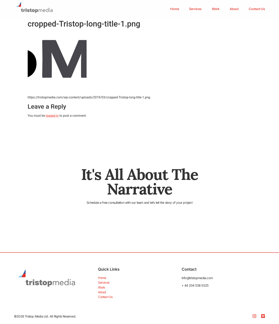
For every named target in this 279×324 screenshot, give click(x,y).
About (234, 9)
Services (195, 9)
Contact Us (257, 9)
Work (216, 9)
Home (174, 9)
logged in (52, 116)
